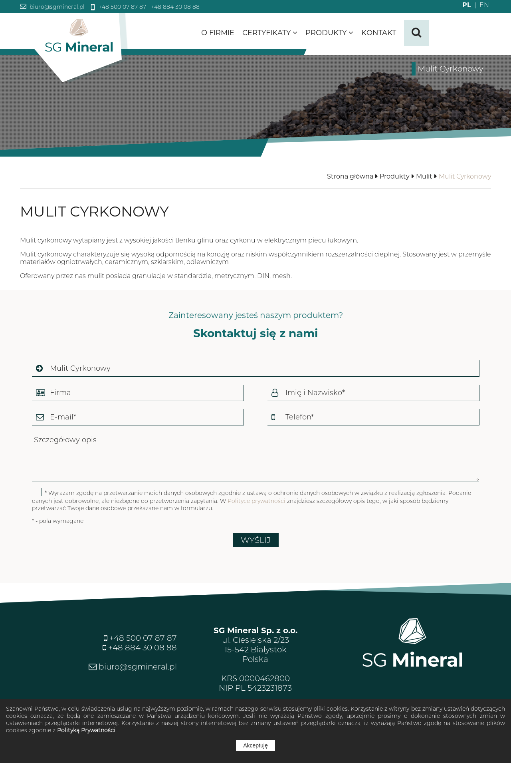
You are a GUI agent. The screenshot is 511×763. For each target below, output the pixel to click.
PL (466, 5)
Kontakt (378, 32)
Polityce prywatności (256, 501)
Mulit (424, 176)
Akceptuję (255, 745)
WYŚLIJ (256, 540)
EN (480, 5)
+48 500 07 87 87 (121, 6)
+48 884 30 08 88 (174, 6)
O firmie (217, 32)
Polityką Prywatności (86, 730)
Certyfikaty (269, 32)
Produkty (329, 32)
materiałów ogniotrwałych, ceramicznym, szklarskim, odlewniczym (124, 262)
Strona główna (350, 176)
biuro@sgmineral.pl (56, 6)
